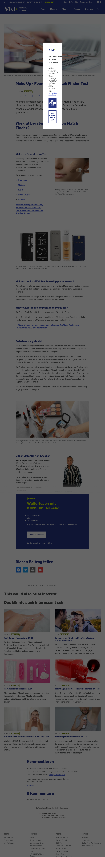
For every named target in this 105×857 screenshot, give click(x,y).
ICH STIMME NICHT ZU (52, 117)
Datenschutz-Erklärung (53, 94)
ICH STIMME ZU (52, 103)
